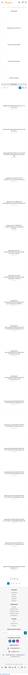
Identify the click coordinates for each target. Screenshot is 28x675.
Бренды (14, 625)
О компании (14, 592)
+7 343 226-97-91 (15, 648)
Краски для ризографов (14, 44)
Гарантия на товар (14, 613)
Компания (14, 589)
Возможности (14, 615)
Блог (14, 621)
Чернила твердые (14, 77)
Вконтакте (9, 641)
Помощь (14, 607)
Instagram (17, 641)
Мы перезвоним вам (5, 674)
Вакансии (14, 600)
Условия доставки (14, 611)
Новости (14, 594)
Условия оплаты (14, 609)
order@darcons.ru (15, 651)
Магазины (14, 596)
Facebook (13, 641)
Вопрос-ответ (14, 623)
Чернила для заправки (14, 61)
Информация (14, 604)
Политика (14, 598)
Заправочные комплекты (14, 28)
